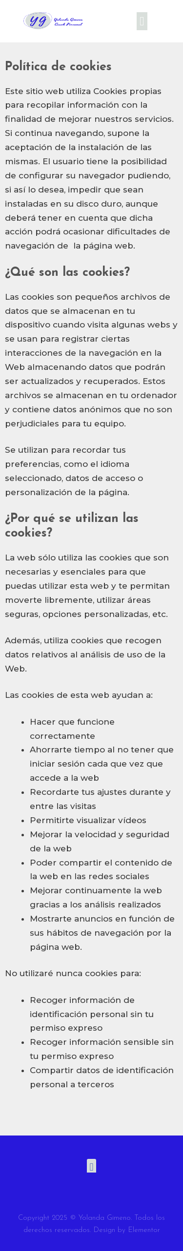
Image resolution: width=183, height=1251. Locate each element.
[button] (142, 21)
